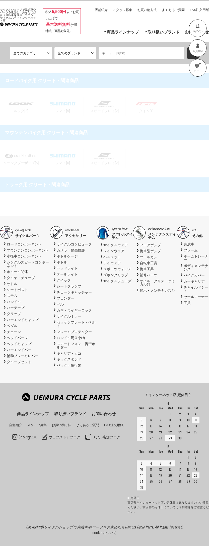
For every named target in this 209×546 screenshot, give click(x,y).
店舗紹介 (101, 10)
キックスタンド (69, 359)
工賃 (187, 303)
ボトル (62, 262)
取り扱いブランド (164, 32)
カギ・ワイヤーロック (74, 310)
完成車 (189, 244)
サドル (12, 284)
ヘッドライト (67, 268)
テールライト (67, 274)
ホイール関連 (17, 272)
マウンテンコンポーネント (28, 250)
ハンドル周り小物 (71, 338)
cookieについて (104, 533)
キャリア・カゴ (69, 353)
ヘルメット (112, 257)
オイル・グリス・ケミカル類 (157, 282)
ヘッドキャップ (19, 344)
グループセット (19, 362)
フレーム (191, 250)
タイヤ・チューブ (21, 278)
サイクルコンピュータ (74, 244)
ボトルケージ (67, 256)
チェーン (14, 332)
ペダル (12, 326)
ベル (60, 304)
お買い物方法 (147, 10)
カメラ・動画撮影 (71, 250)
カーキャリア (194, 281)
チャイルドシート (196, 289)
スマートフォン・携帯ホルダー (76, 345)
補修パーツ (148, 275)
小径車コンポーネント (24, 256)
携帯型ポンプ (150, 251)
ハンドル (14, 302)
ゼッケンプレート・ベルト (76, 324)
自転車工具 (148, 263)
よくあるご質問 (173, 10)
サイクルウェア (115, 245)
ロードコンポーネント (24, 244)
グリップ (14, 314)
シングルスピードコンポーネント (28, 263)
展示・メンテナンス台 (157, 290)
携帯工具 (147, 269)
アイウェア (112, 263)
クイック (64, 280)
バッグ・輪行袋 (69, 365)
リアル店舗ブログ (106, 437)
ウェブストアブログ (64, 437)
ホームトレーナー (196, 257)
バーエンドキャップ (22, 320)
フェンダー (65, 298)
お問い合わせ (104, 414)
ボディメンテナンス (196, 267)
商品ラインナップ (123, 32)
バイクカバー (194, 275)
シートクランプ (69, 286)
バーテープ (15, 308)
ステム (12, 296)
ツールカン (148, 257)
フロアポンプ (150, 245)
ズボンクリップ (115, 275)
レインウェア (113, 251)
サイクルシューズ (117, 281)
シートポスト (17, 290)
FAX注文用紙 (199, 10)
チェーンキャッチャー (74, 292)
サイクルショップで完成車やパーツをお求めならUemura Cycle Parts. (99, 526)
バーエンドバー (19, 350)
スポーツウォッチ (117, 269)
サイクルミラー (69, 316)
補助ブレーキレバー (22, 356)
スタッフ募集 (122, 10)
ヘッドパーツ (17, 338)
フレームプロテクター (74, 332)
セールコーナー (196, 297)
